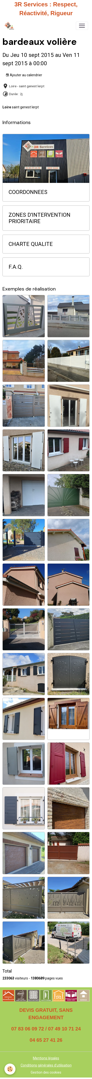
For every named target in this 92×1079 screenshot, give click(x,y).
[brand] (10, 26)
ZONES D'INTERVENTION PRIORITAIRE (39, 218)
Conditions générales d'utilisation (46, 1065)
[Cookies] (9, 1069)
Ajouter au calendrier (24, 75)
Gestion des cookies (46, 1072)
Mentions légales (46, 1058)
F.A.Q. (16, 267)
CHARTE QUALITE (31, 244)
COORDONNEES (28, 192)
